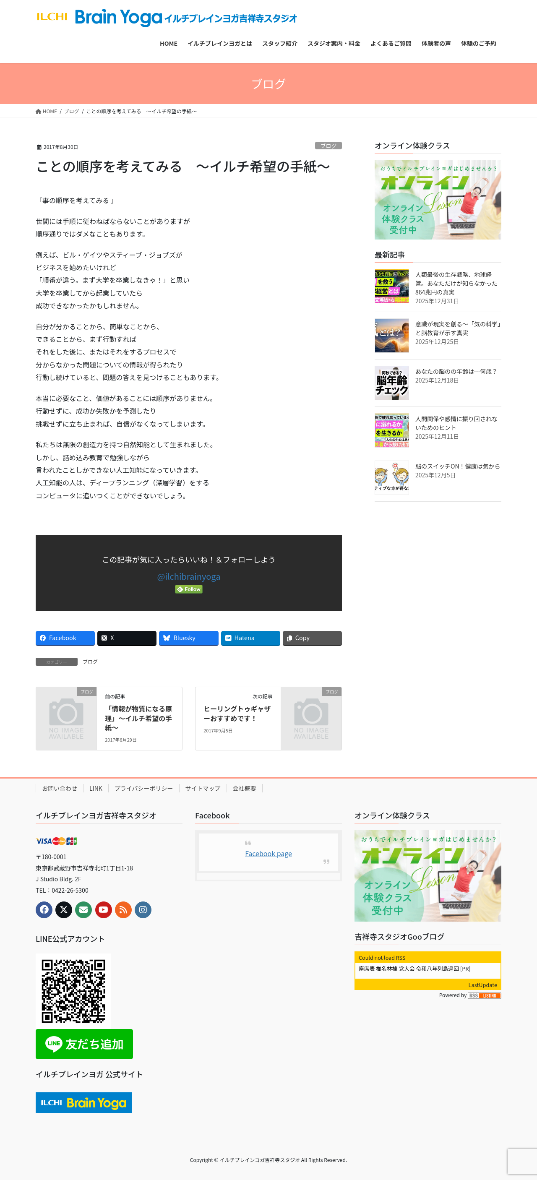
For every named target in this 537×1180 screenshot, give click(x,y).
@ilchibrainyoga (189, 576)
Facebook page (268, 853)
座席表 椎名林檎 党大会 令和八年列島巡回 (409, 968)
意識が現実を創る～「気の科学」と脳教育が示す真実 (458, 328)
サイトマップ (203, 788)
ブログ (328, 146)
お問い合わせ (59, 788)
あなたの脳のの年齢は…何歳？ (456, 371)
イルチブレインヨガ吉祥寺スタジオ (96, 815)
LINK (95, 788)
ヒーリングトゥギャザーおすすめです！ (237, 713)
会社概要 (244, 788)
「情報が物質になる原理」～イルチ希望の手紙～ (138, 717)
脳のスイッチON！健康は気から (458, 466)
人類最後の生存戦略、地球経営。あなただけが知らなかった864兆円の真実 (456, 283)
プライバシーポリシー (144, 788)
